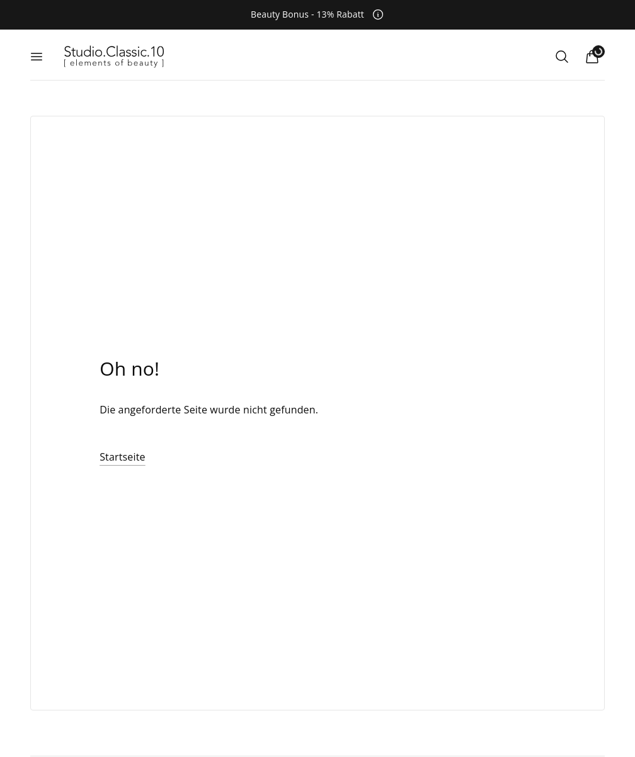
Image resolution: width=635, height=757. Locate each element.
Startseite (123, 457)
